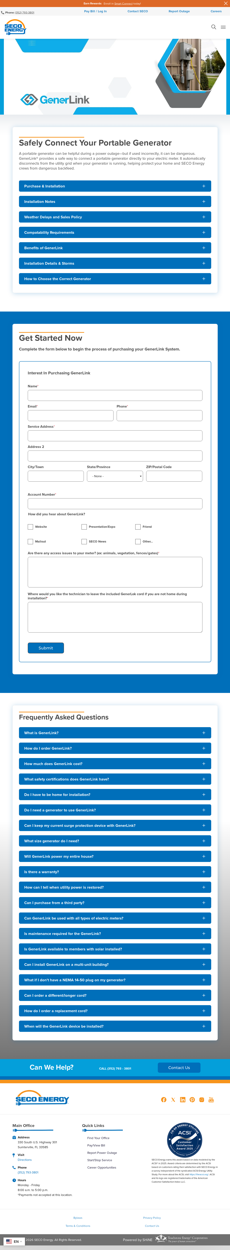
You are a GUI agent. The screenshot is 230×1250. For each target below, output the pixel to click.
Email (32, 408)
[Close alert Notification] (226, 3)
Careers (199, 12)
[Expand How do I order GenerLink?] (115, 750)
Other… (148, 543)
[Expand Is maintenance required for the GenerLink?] (115, 935)
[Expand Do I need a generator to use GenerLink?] (115, 812)
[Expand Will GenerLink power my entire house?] (115, 858)
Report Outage (173, 12)
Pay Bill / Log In (112, 12)
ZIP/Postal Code (159, 469)
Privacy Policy (114, 1220)
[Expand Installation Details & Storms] (115, 265)
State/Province (98, 469)
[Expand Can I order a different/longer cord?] (115, 997)
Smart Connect (123, 3)
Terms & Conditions (178, 1220)
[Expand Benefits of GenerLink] (115, 249)
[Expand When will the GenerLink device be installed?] (115, 1028)
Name (32, 388)
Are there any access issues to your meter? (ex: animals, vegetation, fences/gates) (93, 555)
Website (41, 528)
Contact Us (114, 1230)
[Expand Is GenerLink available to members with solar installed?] (115, 951)
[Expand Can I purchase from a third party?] (115, 904)
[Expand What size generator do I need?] (115, 842)
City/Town (36, 469)
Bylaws (51, 1220)
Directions (25, 1161)
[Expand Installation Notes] (115, 203)
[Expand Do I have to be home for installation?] (115, 796)
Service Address (41, 428)
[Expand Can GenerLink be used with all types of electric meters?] (115, 920)
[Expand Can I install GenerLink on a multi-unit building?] (115, 966)
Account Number (41, 496)
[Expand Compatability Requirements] (115, 234)
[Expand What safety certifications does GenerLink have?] (115, 781)
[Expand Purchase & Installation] (115, 188)
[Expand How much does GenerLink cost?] (115, 765)
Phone (122, 408)
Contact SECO (143, 12)
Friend (147, 528)
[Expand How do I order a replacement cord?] (115, 1012)
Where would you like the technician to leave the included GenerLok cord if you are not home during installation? (107, 598)
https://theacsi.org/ (199, 1176)
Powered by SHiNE (137, 1244)
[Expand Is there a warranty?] (115, 873)
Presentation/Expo (102, 528)
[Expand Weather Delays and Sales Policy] (115, 218)
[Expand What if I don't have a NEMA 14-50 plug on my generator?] (115, 981)
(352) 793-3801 (24, 12)
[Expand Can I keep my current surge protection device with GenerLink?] (115, 827)
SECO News (97, 543)
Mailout (40, 543)
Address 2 (36, 449)
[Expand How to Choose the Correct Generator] (115, 280)
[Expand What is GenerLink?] (115, 734)
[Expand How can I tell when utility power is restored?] (115, 889)
